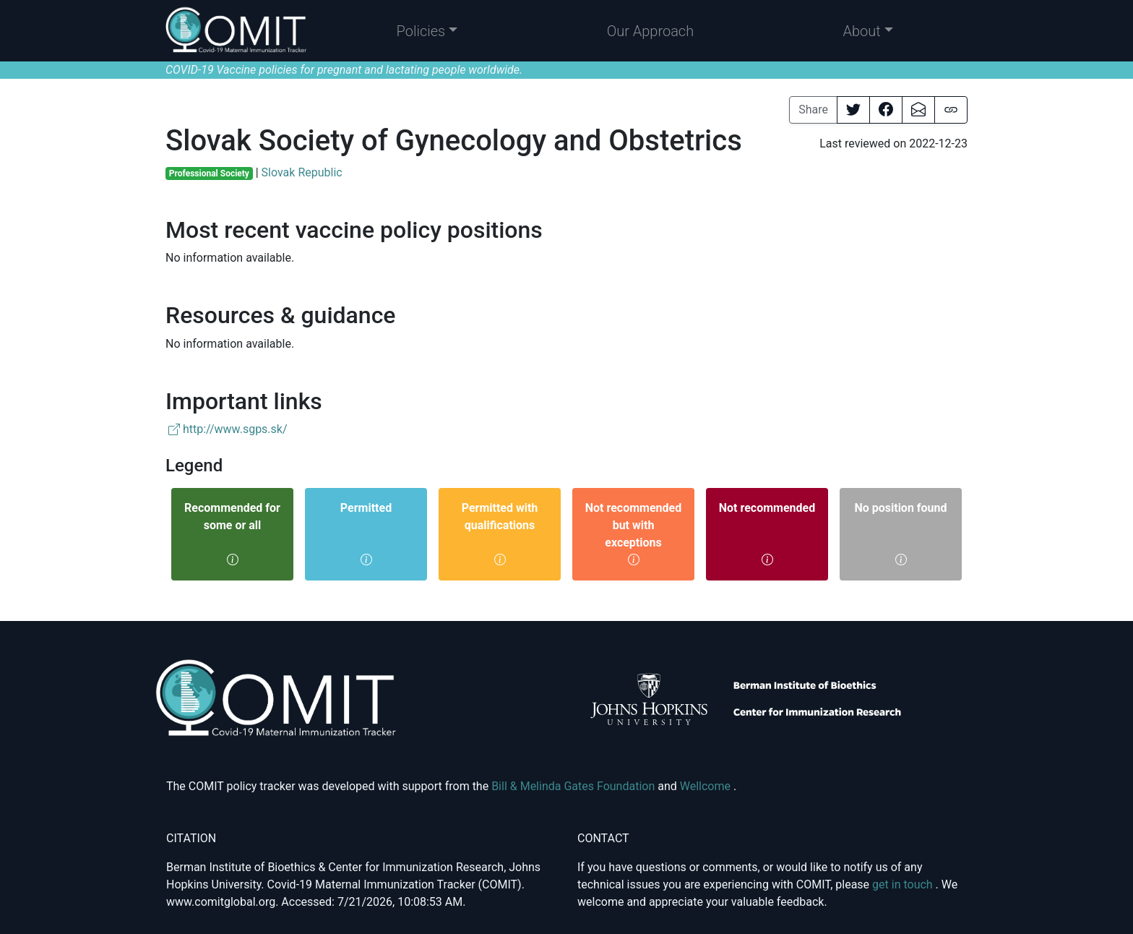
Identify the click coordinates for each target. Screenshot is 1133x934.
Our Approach (650, 31)
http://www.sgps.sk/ (228, 429)
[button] (427, 31)
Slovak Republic (302, 172)
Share (813, 109)
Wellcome (706, 786)
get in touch (904, 884)
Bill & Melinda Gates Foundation (574, 786)
